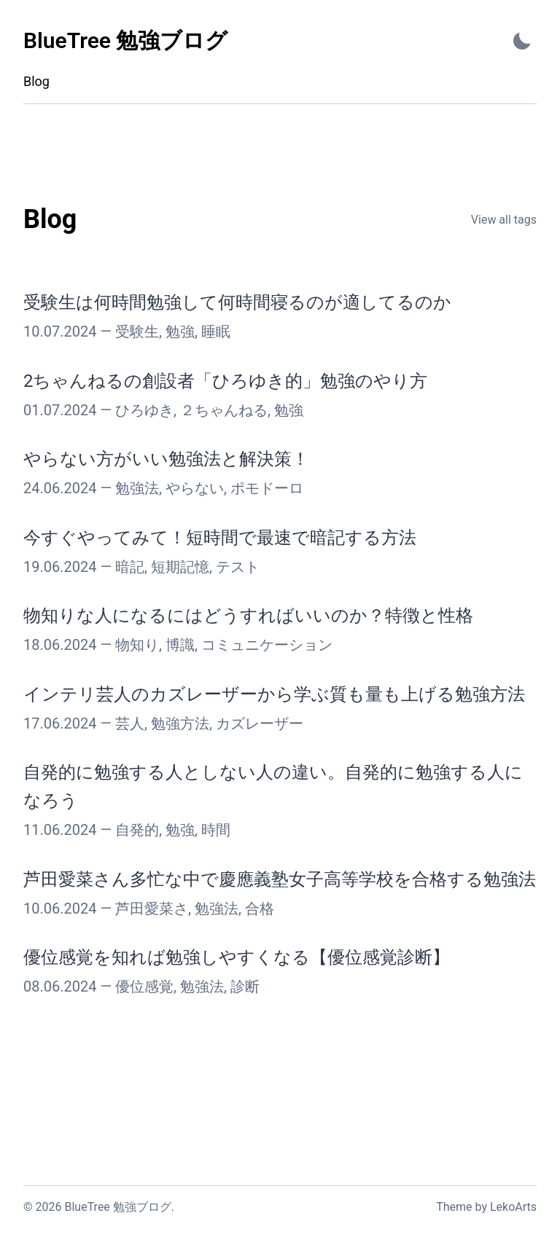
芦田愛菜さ (151, 908)
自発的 (137, 830)
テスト (238, 567)
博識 (180, 645)
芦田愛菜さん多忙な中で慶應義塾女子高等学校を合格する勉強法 (279, 879)
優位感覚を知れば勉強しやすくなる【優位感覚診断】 (236, 957)
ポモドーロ (266, 488)
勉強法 (137, 488)
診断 (245, 986)
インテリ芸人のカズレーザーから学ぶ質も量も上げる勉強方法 (274, 694)
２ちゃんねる (224, 410)
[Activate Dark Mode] (522, 41)
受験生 (137, 331)
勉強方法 (180, 723)
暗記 (129, 567)
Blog (36, 81)
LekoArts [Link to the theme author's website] (513, 1207)
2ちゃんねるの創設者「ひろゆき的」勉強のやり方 (225, 381)
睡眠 (215, 331)
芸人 (129, 723)
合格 (259, 908)
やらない (195, 488)
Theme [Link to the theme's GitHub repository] (454, 1207)
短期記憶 (180, 567)
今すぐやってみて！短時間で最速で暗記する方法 (219, 537)
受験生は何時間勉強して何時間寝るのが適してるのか (237, 302)
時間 (215, 830)
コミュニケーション (266, 645)
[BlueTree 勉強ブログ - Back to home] (125, 41)
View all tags (504, 220)
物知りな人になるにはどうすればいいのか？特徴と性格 (248, 615)
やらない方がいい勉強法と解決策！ (166, 459)
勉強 (180, 331)
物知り (137, 645)
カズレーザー (259, 723)
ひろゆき (144, 410)
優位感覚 (144, 986)
